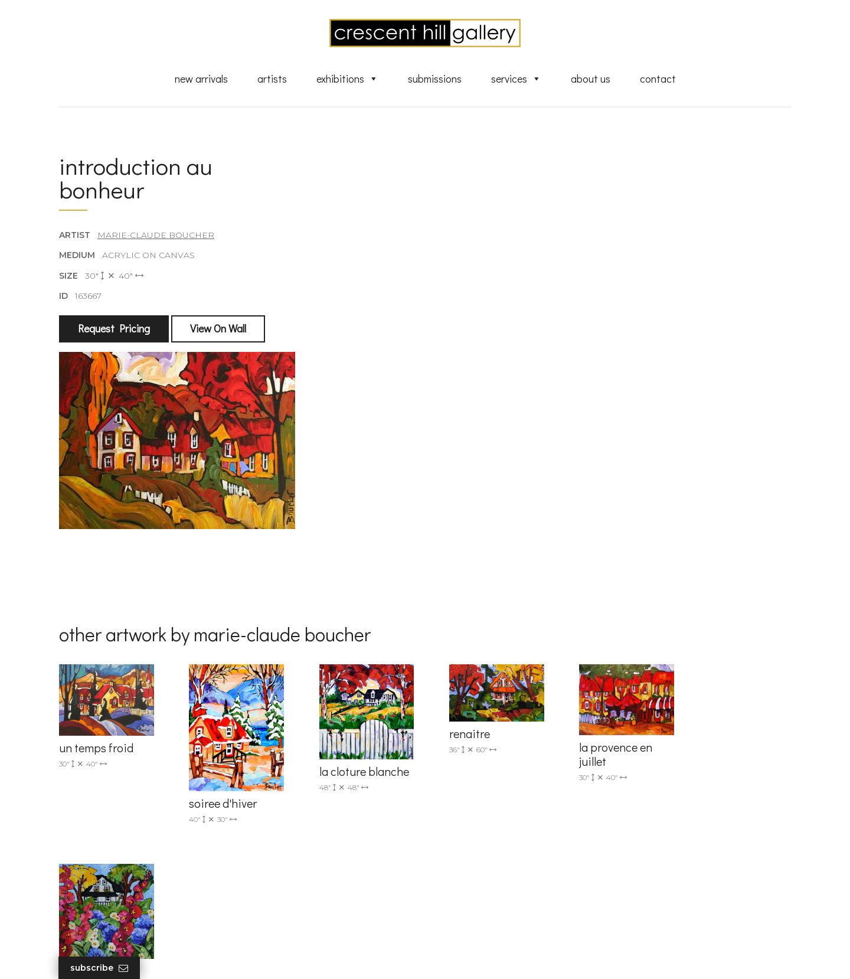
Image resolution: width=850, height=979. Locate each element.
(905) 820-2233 (281, 774)
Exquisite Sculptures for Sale (500, 809)
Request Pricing (114, 329)
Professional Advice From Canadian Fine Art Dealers (516, 847)
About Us (590, 78)
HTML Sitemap (474, 921)
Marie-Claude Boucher (155, 235)
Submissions (435, 78)
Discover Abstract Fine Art (496, 825)
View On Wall (218, 329)
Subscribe (100, 968)
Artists (272, 78)
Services (516, 78)
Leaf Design (489, 955)
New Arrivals (201, 78)
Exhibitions (347, 78)
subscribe (670, 827)
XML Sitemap (471, 904)
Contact (658, 78)
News (454, 887)
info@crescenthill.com (296, 789)
